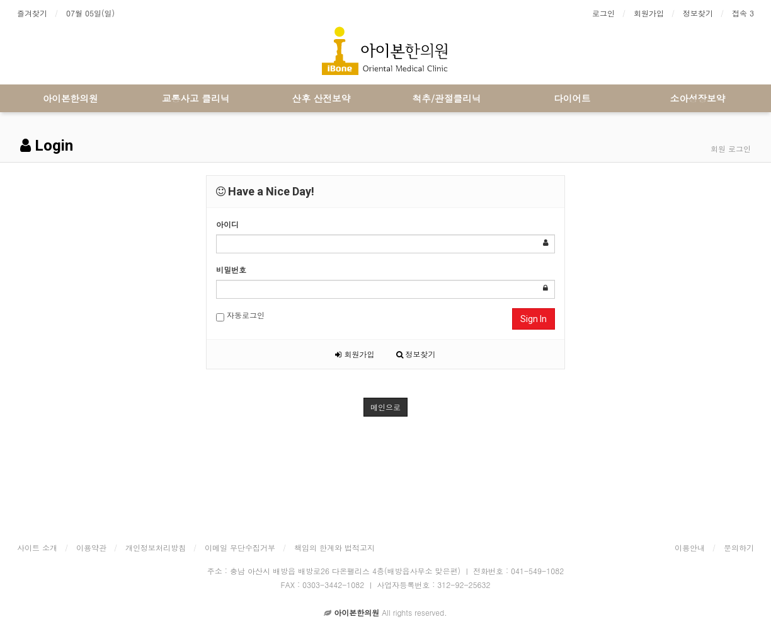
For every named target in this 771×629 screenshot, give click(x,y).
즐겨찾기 (32, 13)
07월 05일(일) (90, 13)
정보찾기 (698, 13)
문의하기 (739, 547)
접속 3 (743, 13)
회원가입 (649, 13)
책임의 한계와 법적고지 (334, 547)
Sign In (533, 319)
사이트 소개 (37, 547)
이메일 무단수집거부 (240, 547)
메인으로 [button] (385, 406)
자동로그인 (240, 315)
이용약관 (91, 547)
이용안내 (690, 547)
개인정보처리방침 (155, 547)
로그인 (603, 13)
